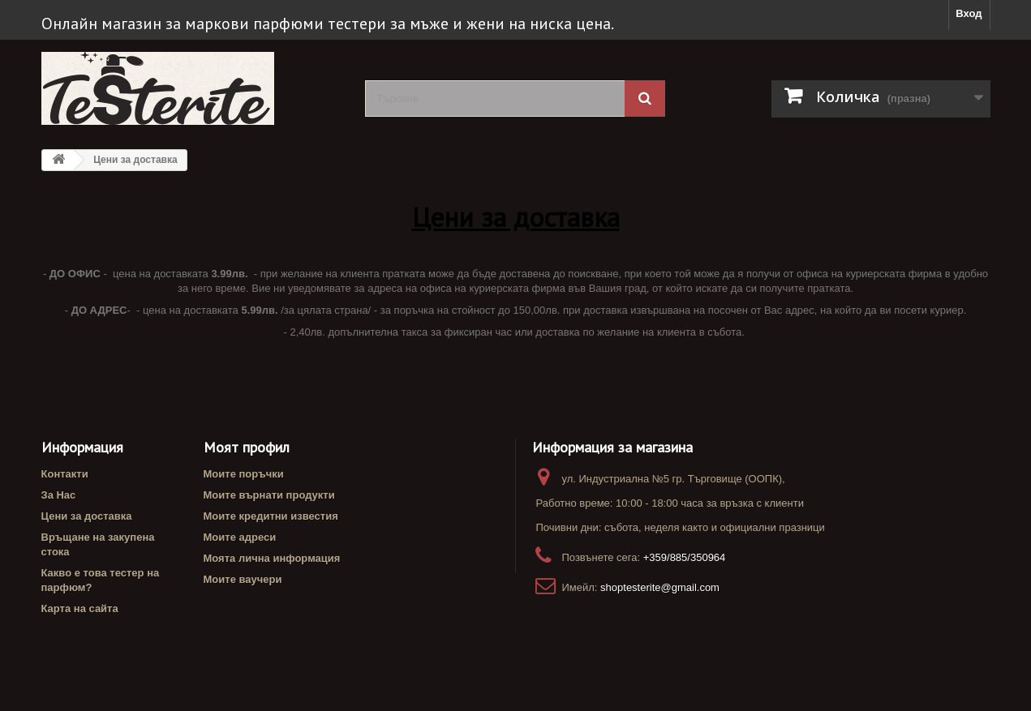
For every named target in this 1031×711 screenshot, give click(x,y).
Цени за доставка (86, 516)
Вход (969, 13)
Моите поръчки (244, 474)
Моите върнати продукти (269, 495)
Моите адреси (240, 537)
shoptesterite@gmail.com (660, 587)
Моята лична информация (272, 558)
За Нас (58, 495)
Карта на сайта (79, 608)
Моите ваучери (243, 579)
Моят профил (247, 447)
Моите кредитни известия (271, 516)
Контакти (64, 474)
